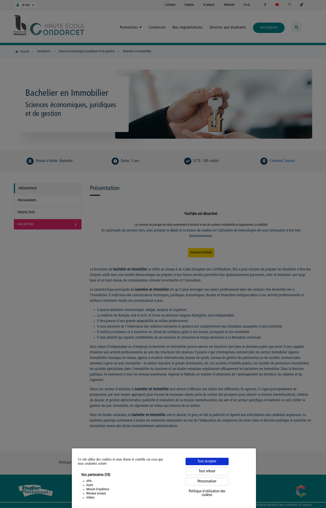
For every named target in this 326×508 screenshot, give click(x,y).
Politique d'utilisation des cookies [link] (207, 493)
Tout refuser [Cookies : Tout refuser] (207, 471)
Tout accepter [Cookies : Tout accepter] (207, 461)
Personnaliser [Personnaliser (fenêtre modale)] (207, 481)
